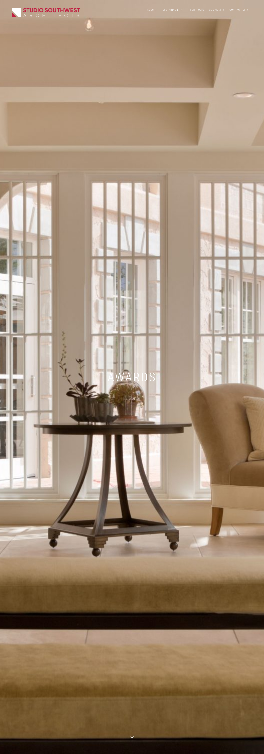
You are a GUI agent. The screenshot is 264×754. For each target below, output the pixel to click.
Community (217, 9)
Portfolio (197, 9)
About (151, 9)
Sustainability (173, 9)
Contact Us (237, 9)
